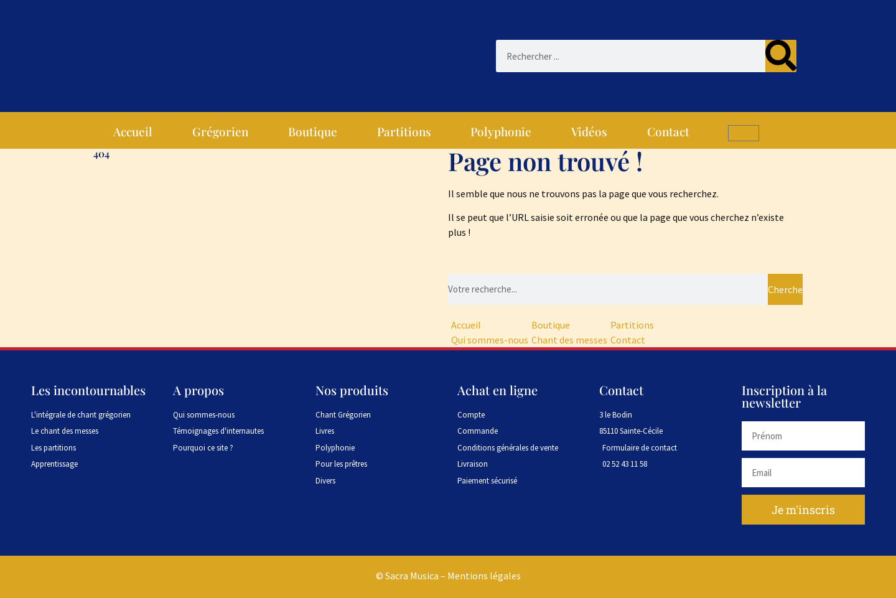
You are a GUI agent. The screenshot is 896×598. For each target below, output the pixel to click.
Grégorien (220, 131)
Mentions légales (484, 575)
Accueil (132, 131)
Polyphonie (500, 131)
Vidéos (589, 131)
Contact (668, 131)
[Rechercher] (780, 56)
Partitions (404, 131)
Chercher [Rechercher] (785, 289)
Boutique (312, 131)
